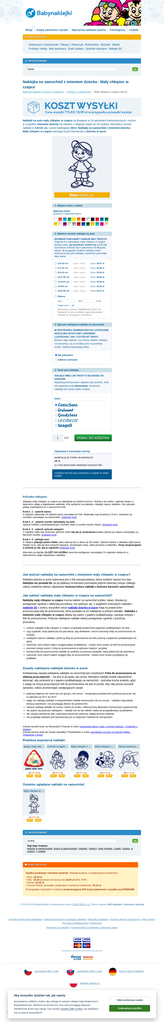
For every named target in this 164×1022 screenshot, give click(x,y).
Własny (61, 296)
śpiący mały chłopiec (35, 746)
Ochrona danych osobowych (125, 919)
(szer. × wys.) (79, 263)
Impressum (96, 923)
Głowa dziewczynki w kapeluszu (135, 746)
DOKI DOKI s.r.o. (81, 904)
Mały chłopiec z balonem (108, 746)
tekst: (58, 398)
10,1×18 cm (63, 277)
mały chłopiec (105, 848)
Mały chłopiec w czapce (36, 791)
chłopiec (82, 848)
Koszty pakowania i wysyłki (52, 30)
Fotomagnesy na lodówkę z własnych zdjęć (94, 927)
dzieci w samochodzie (65, 848)
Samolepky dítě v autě (41, 971)
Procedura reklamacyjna (75, 923)
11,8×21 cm (63, 281)
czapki (117, 848)
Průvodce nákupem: (35, 496)
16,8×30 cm (63, 290)
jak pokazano (65, 355)
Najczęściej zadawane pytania (89, 30)
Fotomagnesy (117, 30)
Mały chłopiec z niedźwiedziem (87, 746)
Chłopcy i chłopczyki (79, 92)
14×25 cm (63, 286)
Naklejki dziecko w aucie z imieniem (43, 92)
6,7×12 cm (63, 268)
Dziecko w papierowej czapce (63, 746)
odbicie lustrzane (67, 359)
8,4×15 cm (63, 272)
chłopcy (93, 848)
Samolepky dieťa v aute (84, 971)
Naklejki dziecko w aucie (85, 988)
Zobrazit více (69, 517)
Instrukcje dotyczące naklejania (25, 919)
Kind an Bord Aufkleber (126, 971)
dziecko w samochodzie (39, 848)
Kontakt (133, 30)
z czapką (40, 851)
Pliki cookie (148, 919)
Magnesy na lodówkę (58, 927)
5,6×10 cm (63, 263)
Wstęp (29, 30)
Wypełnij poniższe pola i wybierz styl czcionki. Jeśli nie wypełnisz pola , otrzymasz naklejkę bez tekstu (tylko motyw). (81, 382)
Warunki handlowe (98, 919)
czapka (126, 848)
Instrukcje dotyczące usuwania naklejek (65, 919)
